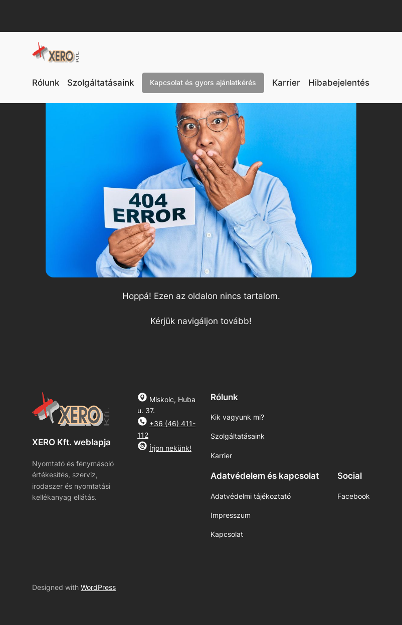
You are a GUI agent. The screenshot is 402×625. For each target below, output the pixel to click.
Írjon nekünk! (170, 448)
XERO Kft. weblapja (71, 442)
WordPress (98, 587)
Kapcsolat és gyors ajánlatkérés (203, 82)
